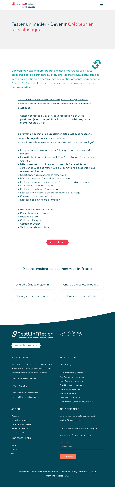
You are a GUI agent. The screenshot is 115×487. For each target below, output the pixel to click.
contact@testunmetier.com (71, 420)
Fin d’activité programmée (71, 373)
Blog (13, 445)
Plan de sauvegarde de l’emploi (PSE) (76, 402)
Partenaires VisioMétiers (21, 424)
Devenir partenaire (19, 428)
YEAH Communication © (47, 472)
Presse (14, 449)
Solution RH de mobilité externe (25, 397)
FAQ (13, 453)
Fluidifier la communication (72, 385)
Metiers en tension (68, 393)
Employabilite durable (70, 398)
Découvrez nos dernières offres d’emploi (78, 428)
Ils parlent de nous (19, 420)
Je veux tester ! (57, 242)
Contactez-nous (18, 433)
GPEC (62, 369)
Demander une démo (26, 345)
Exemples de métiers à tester (23, 379)
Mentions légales (54, 476)
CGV (67, 476)
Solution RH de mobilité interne (24, 393)
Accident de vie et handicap (72, 377)
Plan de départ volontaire (71, 381)
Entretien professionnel (70, 389)
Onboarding (65, 365)
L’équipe (15, 416)
